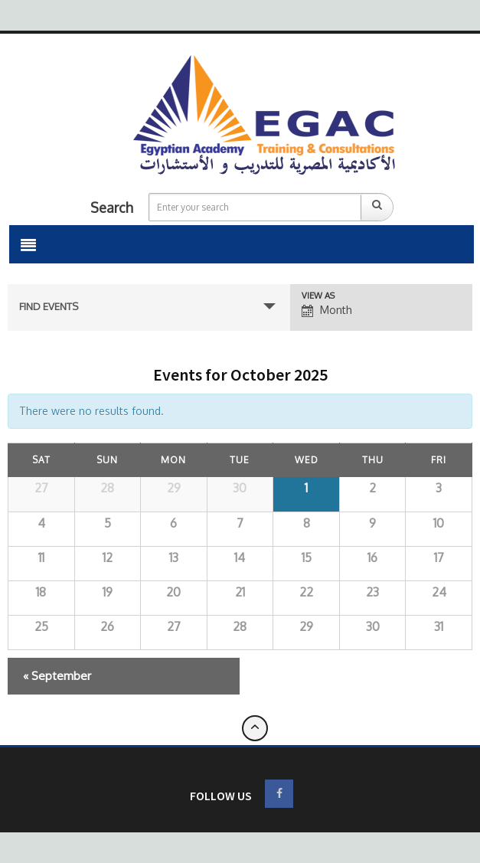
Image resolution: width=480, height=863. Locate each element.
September (57, 675)
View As (318, 296)
